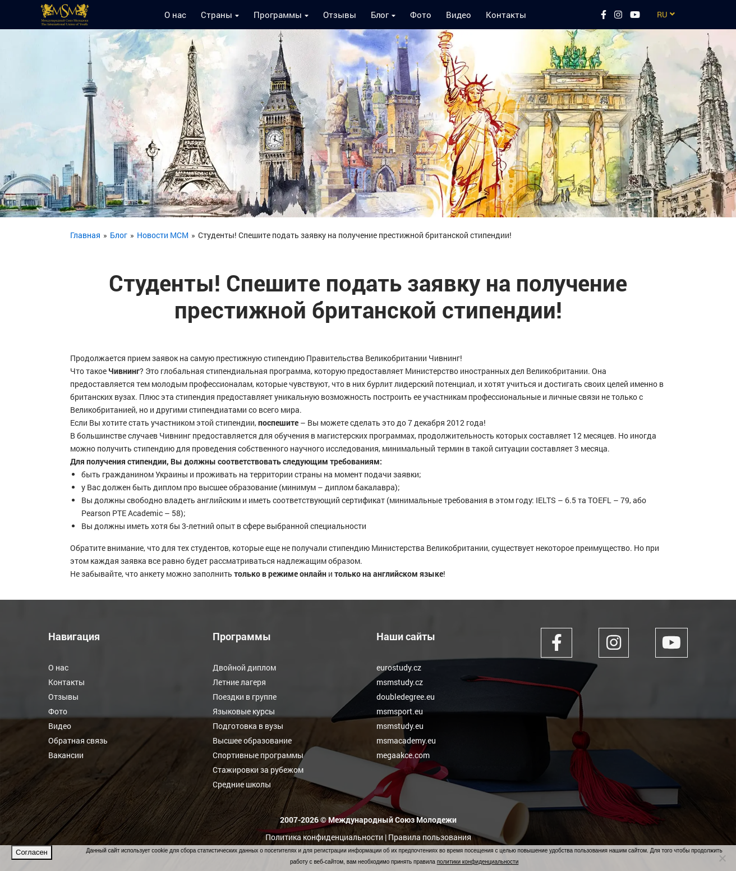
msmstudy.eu (400, 725)
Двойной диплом (244, 667)
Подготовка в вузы (248, 725)
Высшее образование (252, 740)
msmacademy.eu (406, 740)
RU (662, 14)
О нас (175, 14)
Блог (380, 14)
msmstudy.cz (399, 682)
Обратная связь (78, 740)
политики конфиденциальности (478, 862)
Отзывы (339, 14)
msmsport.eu (399, 711)
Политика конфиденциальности (324, 837)
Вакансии (66, 755)
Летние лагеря (239, 682)
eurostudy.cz (398, 667)
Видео (458, 14)
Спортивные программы (258, 755)
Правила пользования (429, 837)
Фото (420, 14)
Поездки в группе (245, 696)
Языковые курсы (244, 711)
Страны (216, 14)
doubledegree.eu (405, 696)
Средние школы (242, 784)
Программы (278, 14)
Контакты (506, 14)
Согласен (32, 852)
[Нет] (722, 858)
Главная (85, 235)
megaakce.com (403, 755)
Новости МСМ (162, 235)
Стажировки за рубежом (258, 769)
